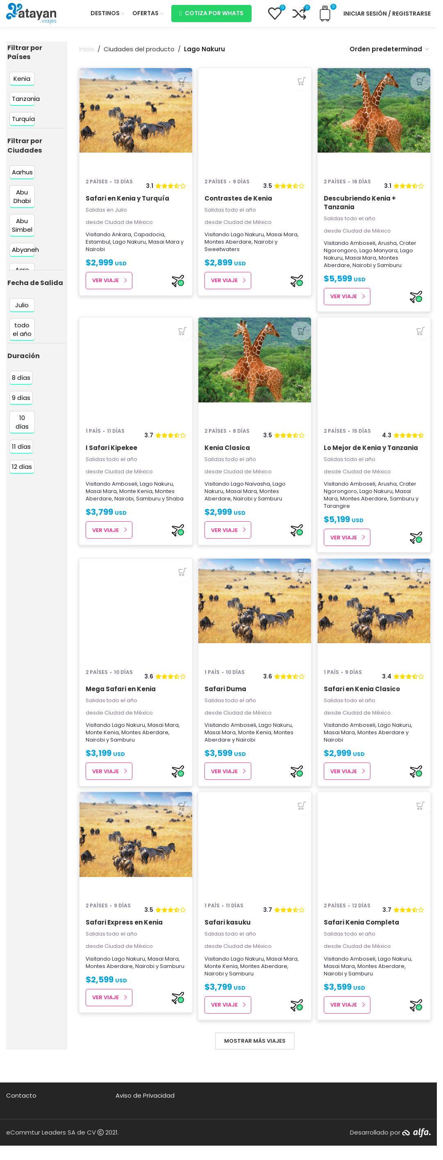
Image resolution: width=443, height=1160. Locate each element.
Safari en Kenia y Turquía (127, 204)
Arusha (388, 249)
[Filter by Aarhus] (22, 178)
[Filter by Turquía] (23, 125)
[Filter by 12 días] (22, 472)
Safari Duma (226, 700)
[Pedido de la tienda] (390, 55)
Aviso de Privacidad (145, 1109)
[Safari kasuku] (254, 857)
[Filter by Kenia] (22, 84)
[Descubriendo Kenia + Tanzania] (374, 125)
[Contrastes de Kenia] (254, 125)
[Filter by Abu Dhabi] (22, 202)
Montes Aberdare (228, 247)
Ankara (121, 240)
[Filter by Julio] (22, 310)
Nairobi (95, 255)
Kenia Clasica (228, 456)
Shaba (175, 507)
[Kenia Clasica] (254, 377)
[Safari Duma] (254, 621)
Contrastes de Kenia (239, 204)
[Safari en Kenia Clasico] (374, 621)
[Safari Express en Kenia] (135, 857)
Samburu (391, 271)
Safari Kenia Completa (363, 936)
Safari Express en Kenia (124, 936)
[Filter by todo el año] (22, 335)
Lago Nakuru (129, 247)
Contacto (21, 1109)
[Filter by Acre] (22, 276)
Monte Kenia (135, 500)
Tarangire (338, 515)
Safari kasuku (228, 936)
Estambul (98, 247)
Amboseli (364, 249)
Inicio (86, 55)
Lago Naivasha (251, 493)
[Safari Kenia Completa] (374, 857)
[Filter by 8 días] (21, 383)
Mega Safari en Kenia (121, 700)
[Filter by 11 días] (21, 452)
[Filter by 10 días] (22, 427)
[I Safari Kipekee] (135, 377)
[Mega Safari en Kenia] (135, 621)
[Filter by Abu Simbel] (22, 231)
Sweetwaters (223, 255)
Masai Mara (163, 247)
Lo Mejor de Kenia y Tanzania (372, 456)
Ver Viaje (105, 286)
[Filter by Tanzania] (26, 104)
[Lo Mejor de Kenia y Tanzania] (374, 377)
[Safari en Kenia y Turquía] (135, 125)
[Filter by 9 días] (21, 403)
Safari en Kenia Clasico (363, 700)
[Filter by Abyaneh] (25, 255)
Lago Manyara (380, 256)
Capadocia (149, 240)
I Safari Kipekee (111, 456)
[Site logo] (31, 15)
